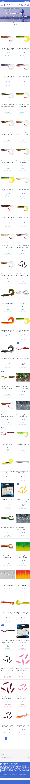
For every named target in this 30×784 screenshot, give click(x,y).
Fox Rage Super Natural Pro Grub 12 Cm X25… (7, 77)
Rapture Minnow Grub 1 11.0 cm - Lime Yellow (22, 613)
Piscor (5, 8)
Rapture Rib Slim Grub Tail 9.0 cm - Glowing (23, 472)
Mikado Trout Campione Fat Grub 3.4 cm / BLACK (22, 274)
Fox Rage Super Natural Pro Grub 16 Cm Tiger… (7, 415)
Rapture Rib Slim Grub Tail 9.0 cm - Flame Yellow (7, 613)
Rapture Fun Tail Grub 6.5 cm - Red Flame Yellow (8, 330)
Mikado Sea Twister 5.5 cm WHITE (22, 641)
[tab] (15, 754)
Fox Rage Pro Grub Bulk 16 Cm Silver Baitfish (22, 189)
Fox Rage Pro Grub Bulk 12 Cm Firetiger (22, 330)
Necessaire (5, 774)
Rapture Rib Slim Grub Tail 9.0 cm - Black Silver (23, 528)
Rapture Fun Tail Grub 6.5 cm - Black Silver (8, 359)
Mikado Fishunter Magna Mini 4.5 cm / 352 (22, 725)
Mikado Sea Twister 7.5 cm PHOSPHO (7, 500)
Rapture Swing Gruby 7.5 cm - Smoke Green (22, 387)
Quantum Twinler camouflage (7, 556)
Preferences (14, 774)
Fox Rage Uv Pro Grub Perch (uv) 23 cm (23, 218)
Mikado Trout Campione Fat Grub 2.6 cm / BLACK (7, 669)
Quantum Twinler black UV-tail (7, 528)
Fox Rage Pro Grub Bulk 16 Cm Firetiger (7, 189)
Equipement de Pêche (13, 8)
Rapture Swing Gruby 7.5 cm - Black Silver (22, 415)
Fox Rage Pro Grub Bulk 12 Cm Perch (22, 105)
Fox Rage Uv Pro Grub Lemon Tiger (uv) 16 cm (22, 443)
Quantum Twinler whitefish (22, 302)
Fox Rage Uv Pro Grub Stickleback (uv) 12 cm (7, 105)
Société (3, 754)
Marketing (5, 776)
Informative (4, 761)
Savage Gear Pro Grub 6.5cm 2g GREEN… (8, 387)
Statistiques (23, 774)
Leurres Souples (7, 10)
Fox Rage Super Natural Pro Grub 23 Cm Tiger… (7, 218)
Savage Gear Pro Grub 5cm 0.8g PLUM (8, 443)
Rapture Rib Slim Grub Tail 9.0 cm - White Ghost (7, 584)
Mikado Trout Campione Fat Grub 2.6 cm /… (22, 669)
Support (3, 1)
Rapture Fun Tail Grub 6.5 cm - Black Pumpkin (8, 302)
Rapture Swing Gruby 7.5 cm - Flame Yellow (22, 584)
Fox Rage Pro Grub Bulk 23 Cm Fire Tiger (22, 48)
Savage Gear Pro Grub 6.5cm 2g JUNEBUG (8, 641)
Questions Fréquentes (7, 757)
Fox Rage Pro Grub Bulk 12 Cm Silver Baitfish (7, 246)
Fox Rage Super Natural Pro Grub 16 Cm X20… (7, 48)
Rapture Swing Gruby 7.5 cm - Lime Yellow (22, 556)
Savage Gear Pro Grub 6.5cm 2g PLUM (23, 359)
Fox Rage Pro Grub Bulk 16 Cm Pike (22, 161)
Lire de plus (24, 19)
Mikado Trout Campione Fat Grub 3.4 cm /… (22, 500)
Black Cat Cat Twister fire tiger (7, 472)
